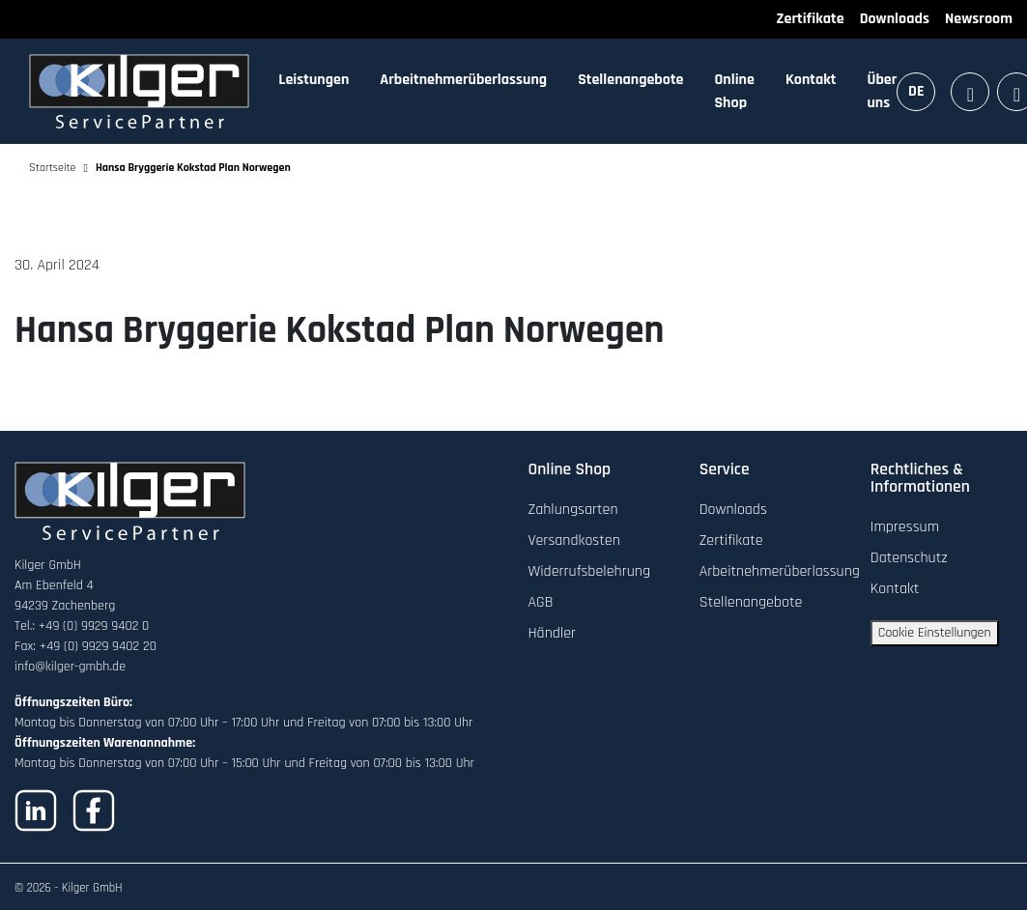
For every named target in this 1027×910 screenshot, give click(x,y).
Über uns (882, 91)
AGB (541, 602)
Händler (552, 633)
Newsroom (979, 19)
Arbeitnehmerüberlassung (463, 80)
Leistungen (313, 80)
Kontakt (811, 80)
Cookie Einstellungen (934, 632)
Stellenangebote (630, 80)
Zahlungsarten (573, 509)
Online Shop (735, 91)
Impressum (904, 527)
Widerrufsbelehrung (589, 571)
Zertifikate (809, 19)
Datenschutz (909, 558)
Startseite (52, 167)
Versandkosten (574, 540)
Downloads (894, 19)
